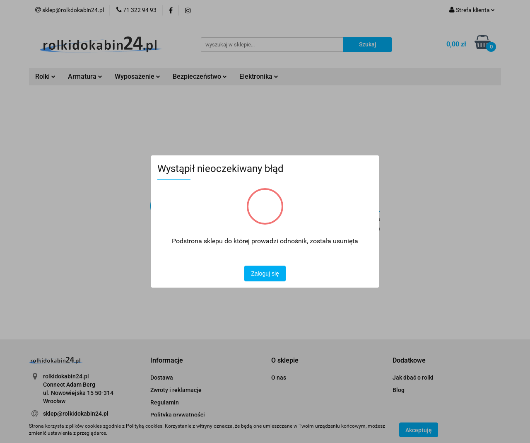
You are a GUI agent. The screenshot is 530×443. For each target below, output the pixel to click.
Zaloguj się (265, 273)
